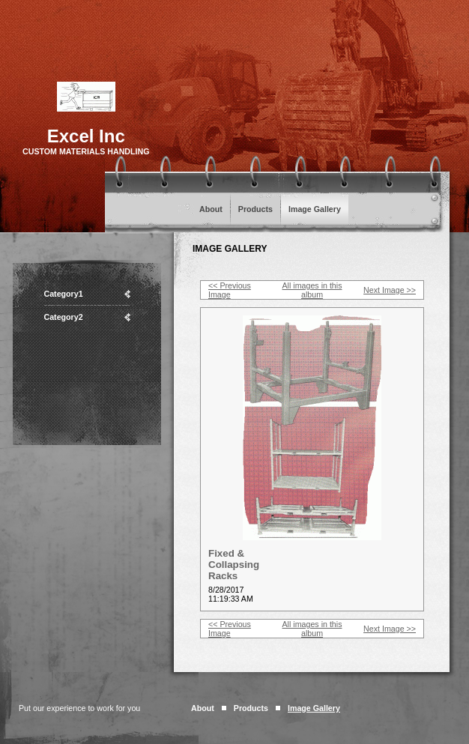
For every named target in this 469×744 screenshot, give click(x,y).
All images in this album (312, 290)
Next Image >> (389, 289)
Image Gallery (314, 209)
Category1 (63, 293)
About (211, 209)
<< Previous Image (229, 290)
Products (255, 209)
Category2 (63, 316)
